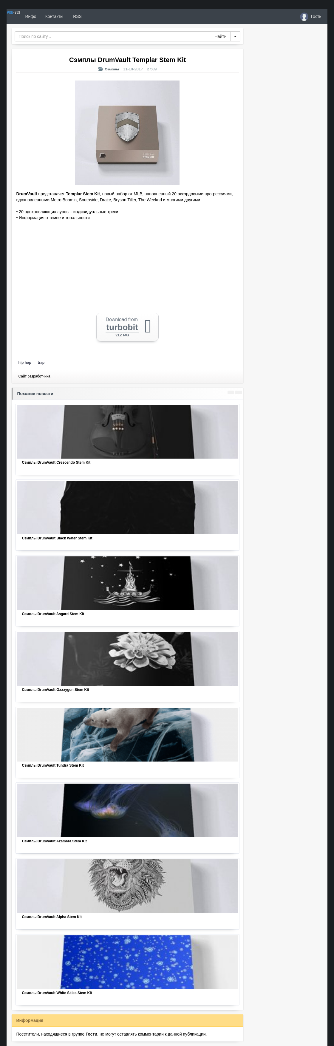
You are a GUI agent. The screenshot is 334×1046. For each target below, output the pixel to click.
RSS (98, 16)
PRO (24, 16)
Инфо (52, 16)
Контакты (76, 16)
